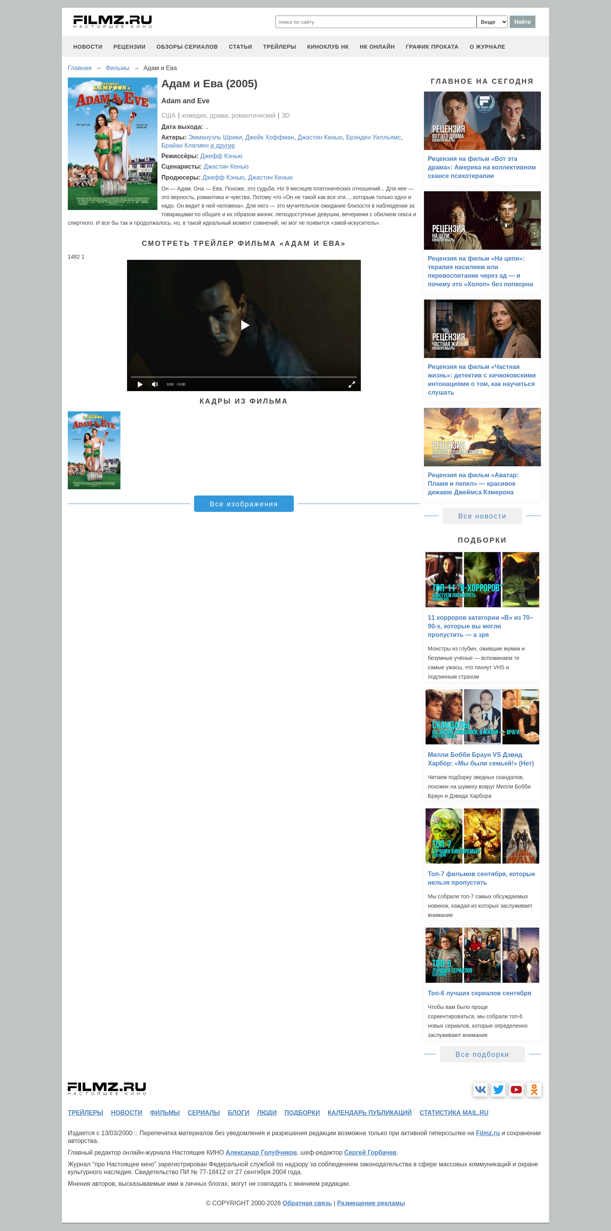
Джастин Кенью (320, 137)
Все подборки (482, 1054)
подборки (302, 1112)
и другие (222, 145)
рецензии (129, 47)
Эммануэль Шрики (215, 137)
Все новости (482, 516)
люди (267, 1112)
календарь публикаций (370, 1112)
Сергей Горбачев (370, 1152)
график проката (432, 47)
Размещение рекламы (371, 1203)
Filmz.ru (488, 1133)
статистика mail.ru (454, 1112)
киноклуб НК (328, 47)
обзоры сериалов (187, 47)
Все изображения (244, 504)
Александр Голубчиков (261, 1152)
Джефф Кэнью (221, 156)
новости (87, 47)
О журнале (487, 47)
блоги (238, 1112)
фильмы (165, 1112)
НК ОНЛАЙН (377, 47)
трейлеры (279, 47)
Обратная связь (307, 1203)
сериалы (203, 1112)
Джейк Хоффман (269, 137)
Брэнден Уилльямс (373, 137)
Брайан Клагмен (185, 145)
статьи (240, 47)
